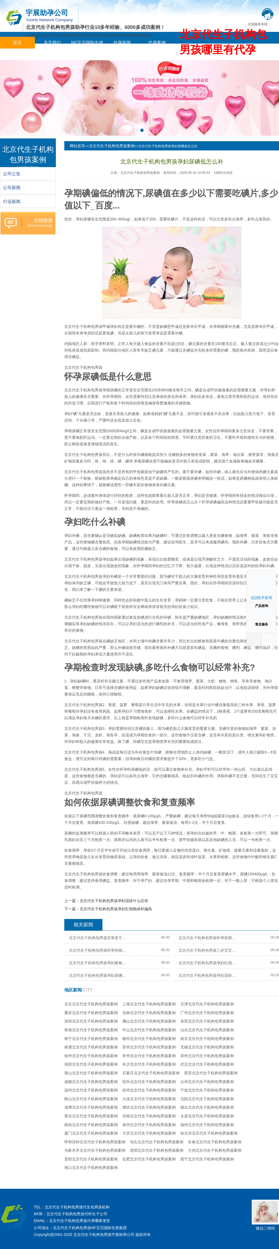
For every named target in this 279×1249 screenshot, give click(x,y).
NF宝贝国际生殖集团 (87, 48)
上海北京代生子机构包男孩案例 (149, 1004)
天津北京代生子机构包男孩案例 (207, 1004)
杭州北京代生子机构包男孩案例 (149, 1090)
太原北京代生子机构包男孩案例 (207, 1116)
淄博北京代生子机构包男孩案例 (91, 1107)
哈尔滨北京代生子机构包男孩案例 (209, 1133)
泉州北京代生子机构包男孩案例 (149, 1125)
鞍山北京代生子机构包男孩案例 (91, 1099)
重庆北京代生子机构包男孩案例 (91, 1013)
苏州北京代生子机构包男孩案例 (149, 1047)
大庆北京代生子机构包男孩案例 (149, 1133)
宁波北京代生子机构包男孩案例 (207, 1090)
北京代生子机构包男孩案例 (112, 146)
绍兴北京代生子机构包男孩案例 (149, 1081)
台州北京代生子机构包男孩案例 (207, 1081)
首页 (17, 42)
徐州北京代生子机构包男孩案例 (91, 1056)
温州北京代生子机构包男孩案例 (91, 1090)
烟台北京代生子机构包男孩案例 (207, 1107)
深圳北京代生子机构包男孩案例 (91, 1021)
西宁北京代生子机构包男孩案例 (207, 1159)
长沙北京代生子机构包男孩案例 (149, 1064)
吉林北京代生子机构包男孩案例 (149, 1013)
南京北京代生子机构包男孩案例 (207, 1038)
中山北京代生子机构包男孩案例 (149, 1030)
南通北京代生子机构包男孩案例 (91, 1047)
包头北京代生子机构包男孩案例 (156, 1142)
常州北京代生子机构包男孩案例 (149, 1056)
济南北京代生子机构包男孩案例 (149, 1116)
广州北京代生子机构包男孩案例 (207, 1013)
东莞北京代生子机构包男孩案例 (207, 1021)
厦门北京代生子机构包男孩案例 (91, 1133)
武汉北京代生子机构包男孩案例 (207, 1064)
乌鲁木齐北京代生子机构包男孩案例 (94, 1150)
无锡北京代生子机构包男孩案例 (207, 1047)
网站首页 (77, 146)
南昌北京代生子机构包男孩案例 (91, 1125)
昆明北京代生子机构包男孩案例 (156, 1150)
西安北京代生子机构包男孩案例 (211, 1073)
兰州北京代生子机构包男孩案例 (214, 1150)
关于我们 (52, 42)
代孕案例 (157, 42)
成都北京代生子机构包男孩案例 (91, 1081)
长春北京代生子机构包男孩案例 (214, 1142)
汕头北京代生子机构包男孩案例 (207, 1030)
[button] (137, 130)
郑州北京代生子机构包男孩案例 (207, 1056)
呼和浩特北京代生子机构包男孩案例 (94, 1142)
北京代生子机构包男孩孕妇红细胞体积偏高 (116, 909)
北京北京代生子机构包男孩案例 (91, 1004)
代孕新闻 (122, 42)
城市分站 (17, 54)
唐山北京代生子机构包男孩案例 (91, 1073)
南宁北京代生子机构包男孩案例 (91, 1038)
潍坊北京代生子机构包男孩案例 (149, 1107)
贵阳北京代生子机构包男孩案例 (91, 1159)
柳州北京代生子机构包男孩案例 (149, 1038)
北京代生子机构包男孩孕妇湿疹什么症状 (114, 901)
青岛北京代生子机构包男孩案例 (91, 1116)
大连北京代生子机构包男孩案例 (149, 1099)
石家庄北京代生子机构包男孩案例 (151, 1073)
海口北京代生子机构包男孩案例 (91, 1167)
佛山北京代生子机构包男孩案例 (149, 1021)
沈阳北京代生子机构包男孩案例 (207, 1099)
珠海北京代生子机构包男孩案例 (91, 1030)
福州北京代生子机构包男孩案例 (207, 1125)
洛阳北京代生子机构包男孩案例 (91, 1064)
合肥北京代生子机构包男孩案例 (149, 1159)
